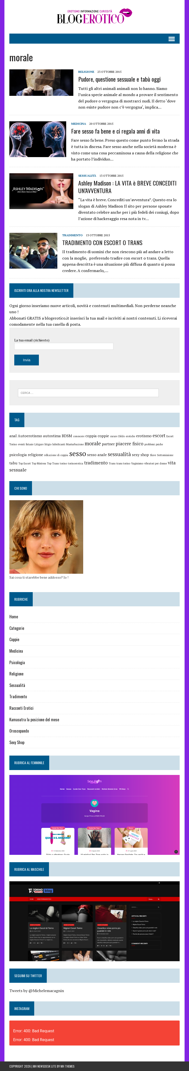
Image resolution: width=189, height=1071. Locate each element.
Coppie (14, 639)
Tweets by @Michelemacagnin (36, 990)
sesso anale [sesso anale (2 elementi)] (97, 454)
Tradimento (72, 235)
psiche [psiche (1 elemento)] (159, 444)
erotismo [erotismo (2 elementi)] (144, 435)
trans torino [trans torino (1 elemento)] (123, 463)
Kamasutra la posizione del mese (34, 719)
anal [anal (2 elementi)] (13, 435)
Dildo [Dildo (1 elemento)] (121, 436)
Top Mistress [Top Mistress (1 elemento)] (39, 463)
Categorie (16, 628)
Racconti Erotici (21, 708)
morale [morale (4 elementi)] (93, 443)
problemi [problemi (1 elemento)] (149, 444)
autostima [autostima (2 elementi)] (52, 435)
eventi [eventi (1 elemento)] (21, 444)
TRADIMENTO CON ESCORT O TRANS (102, 242)
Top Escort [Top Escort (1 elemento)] (24, 463)
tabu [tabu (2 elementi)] (13, 463)
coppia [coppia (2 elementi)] (91, 435)
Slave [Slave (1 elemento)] (153, 455)
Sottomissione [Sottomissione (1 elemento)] (165, 455)
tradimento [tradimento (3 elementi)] (96, 463)
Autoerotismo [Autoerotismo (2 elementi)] (30, 435)
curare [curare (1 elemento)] (113, 436)
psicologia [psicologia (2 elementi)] (18, 454)
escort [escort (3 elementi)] (159, 435)
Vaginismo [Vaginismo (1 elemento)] (137, 463)
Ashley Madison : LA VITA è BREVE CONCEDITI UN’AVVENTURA (127, 186)
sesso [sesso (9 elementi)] (77, 453)
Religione (86, 72)
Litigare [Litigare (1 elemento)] (39, 444)
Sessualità (87, 175)
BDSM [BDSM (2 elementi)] (67, 435)
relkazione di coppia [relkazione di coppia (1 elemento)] (56, 455)
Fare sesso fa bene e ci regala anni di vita (115, 130)
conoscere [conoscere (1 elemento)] (78, 436)
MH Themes (68, 1066)
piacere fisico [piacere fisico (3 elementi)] (129, 444)
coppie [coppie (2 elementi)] (103, 435)
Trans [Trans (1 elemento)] (112, 463)
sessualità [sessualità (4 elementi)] (119, 454)
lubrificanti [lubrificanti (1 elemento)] (58, 444)
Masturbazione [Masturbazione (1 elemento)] (75, 444)
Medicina (78, 123)
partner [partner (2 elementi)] (108, 443)
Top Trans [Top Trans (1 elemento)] (53, 463)
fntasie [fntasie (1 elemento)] (29, 444)
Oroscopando (19, 731)
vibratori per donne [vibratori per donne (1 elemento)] (155, 463)
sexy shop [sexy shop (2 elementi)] (140, 454)
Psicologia (17, 662)
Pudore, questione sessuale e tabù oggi (119, 79)
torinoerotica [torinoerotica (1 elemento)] (75, 463)
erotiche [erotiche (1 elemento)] (130, 436)
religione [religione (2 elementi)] (35, 454)
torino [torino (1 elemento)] (63, 463)
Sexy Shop (16, 742)
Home (13, 617)
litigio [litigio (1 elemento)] (48, 444)
